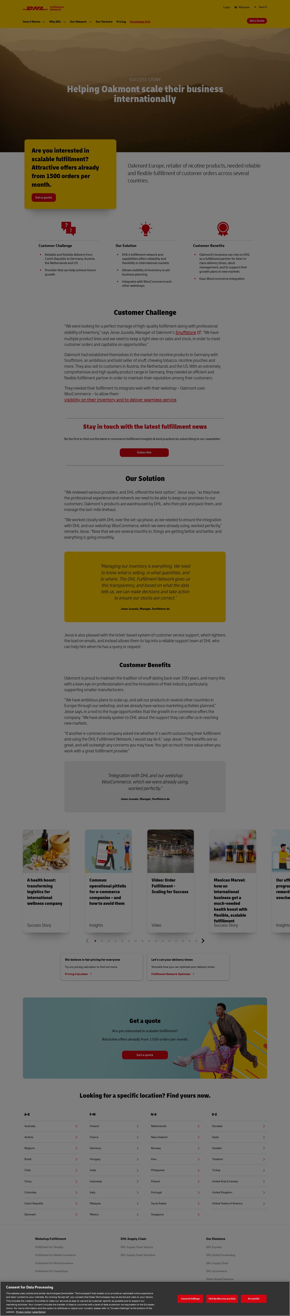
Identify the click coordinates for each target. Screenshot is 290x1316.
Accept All (253, 1298)
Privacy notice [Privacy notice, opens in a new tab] (23, 1312)
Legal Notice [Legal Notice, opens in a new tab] (39, 1312)
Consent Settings (190, 1298)
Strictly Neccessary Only (222, 1298)
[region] (145, 1298)
